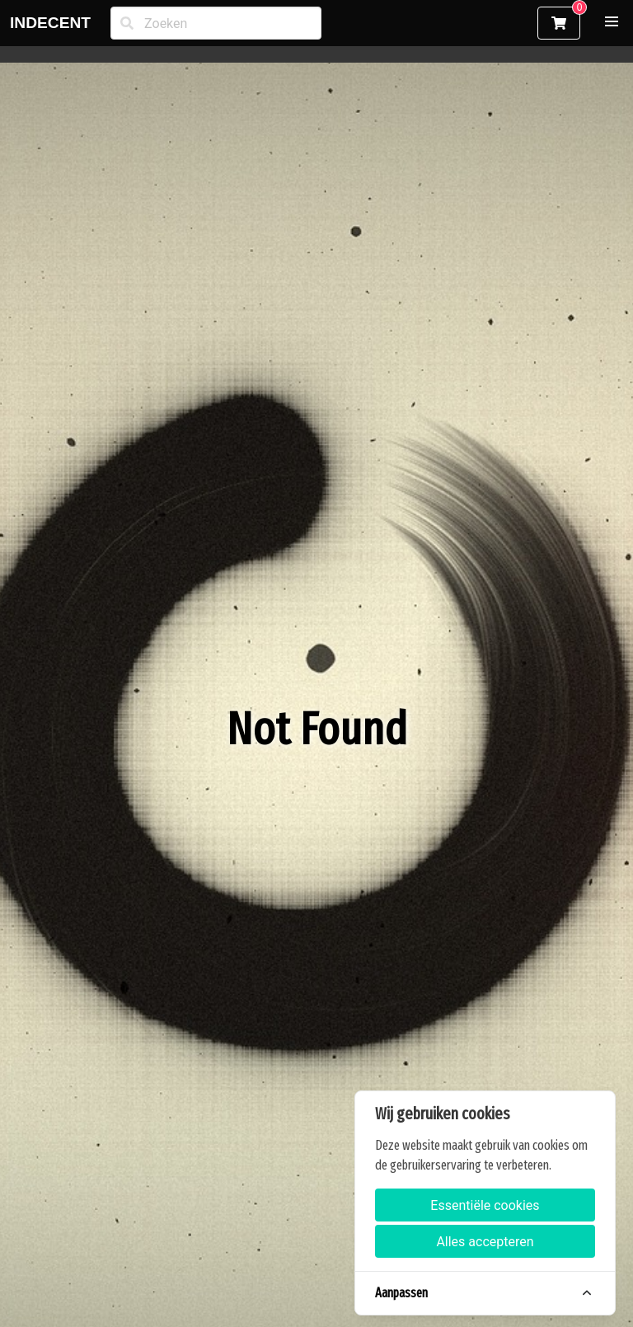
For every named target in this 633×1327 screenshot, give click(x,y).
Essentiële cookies (484, 1205)
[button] (611, 21)
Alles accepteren (484, 1242)
